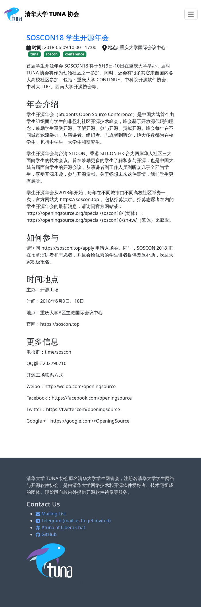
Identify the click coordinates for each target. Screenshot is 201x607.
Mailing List (51, 513)
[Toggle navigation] (191, 14)
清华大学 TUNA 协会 (41, 14)
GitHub (46, 534)
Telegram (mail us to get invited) (73, 520)
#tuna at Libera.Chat (60, 527)
